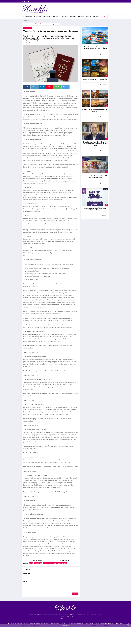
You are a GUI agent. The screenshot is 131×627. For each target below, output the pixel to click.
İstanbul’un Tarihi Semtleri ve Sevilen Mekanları (94, 110)
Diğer (103, 16)
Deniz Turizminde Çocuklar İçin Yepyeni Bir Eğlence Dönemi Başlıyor (95, 47)
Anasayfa (25, 24)
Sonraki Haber (64, 560)
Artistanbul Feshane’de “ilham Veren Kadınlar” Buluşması (95, 209)
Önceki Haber (37, 560)
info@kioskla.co (68, 618)
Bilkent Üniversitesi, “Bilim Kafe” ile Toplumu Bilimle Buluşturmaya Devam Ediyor (94, 143)
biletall (31, 563)
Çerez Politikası (106, 623)
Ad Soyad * (26, 573)
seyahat (69, 197)
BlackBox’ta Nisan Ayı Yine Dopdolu (95, 79)
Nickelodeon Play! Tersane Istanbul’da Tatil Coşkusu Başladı (95, 176)
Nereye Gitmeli (32, 24)
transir (36, 563)
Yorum (25, 581)
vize (41, 563)
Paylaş (27, 87)
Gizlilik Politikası (117, 623)
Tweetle (34, 87)
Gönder (57, 87)
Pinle (50, 87)
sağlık (32, 275)
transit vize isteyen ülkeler (50, 563)
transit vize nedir (62, 563)
